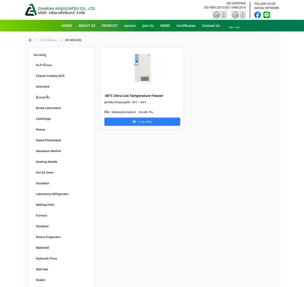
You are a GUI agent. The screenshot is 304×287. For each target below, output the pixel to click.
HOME (67, 25)
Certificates (186, 25)
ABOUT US (87, 25)
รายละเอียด (142, 122)
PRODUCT (110, 25)
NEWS (165, 25)
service (130, 25)
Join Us (148, 25)
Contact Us (211, 25)
